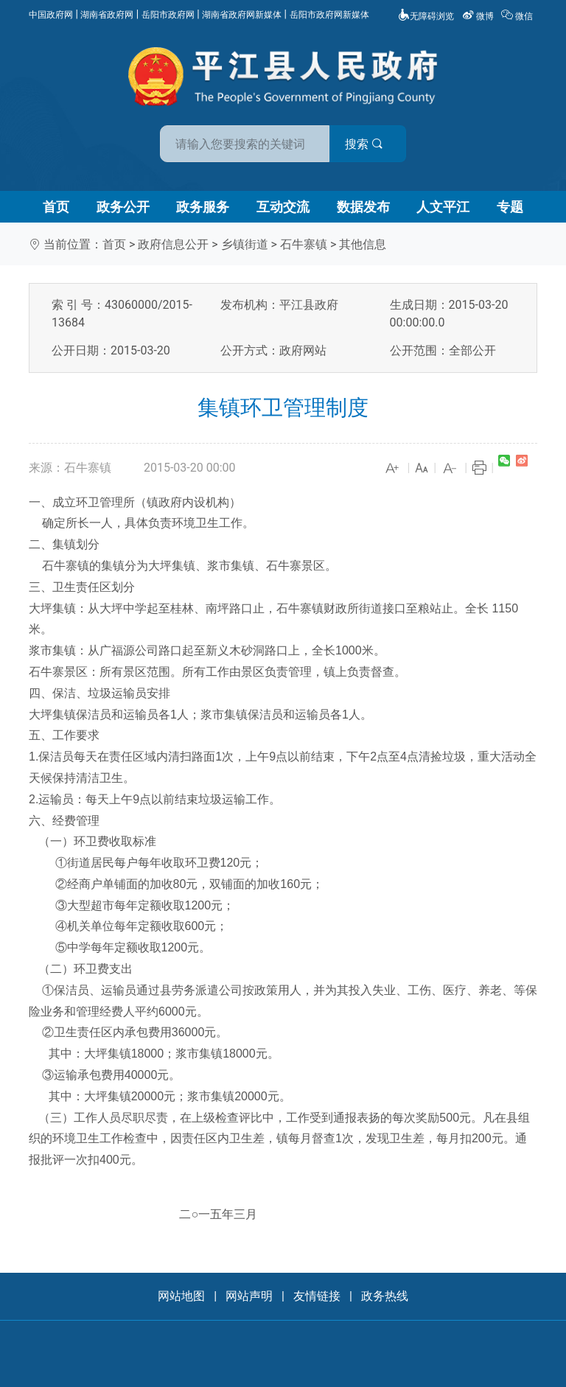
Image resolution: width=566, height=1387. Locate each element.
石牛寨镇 (303, 244)
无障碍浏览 (426, 16)
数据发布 (363, 206)
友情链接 (316, 1296)
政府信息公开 (173, 244)
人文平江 (442, 206)
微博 (479, 16)
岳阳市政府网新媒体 (329, 15)
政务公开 (123, 206)
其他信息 (362, 244)
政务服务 (202, 206)
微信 (518, 16)
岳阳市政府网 (168, 15)
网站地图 (181, 1296)
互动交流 (283, 206)
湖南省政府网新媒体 (242, 15)
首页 (56, 206)
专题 (510, 206)
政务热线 (384, 1296)
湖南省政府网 (106, 15)
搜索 (388, 144)
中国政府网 (51, 15)
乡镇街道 (244, 244)
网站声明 (249, 1296)
